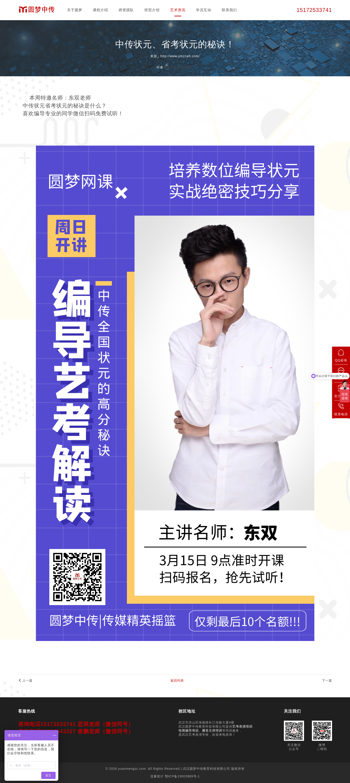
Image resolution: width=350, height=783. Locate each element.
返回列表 (177, 680)
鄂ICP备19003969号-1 (182, 776)
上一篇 (25, 680)
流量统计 (157, 776)
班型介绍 (152, 10)
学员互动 (203, 10)
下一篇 (327, 680)
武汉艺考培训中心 (180, 67)
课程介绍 (100, 10)
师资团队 (126, 10)
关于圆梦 (74, 10)
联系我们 (229, 10)
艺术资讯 (177, 10)
